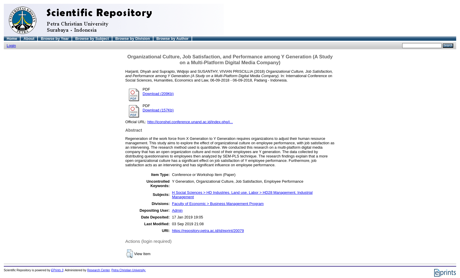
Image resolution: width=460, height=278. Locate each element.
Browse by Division (132, 38)
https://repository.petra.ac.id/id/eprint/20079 (208, 230)
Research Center (98, 270)
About (28, 38)
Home (12, 38)
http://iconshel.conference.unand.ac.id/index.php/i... (190, 122)
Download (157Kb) (158, 110)
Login (11, 45)
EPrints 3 (57, 270)
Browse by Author (172, 38)
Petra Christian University (128, 270)
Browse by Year (55, 38)
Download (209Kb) (158, 93)
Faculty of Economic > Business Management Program (218, 203)
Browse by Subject (92, 38)
